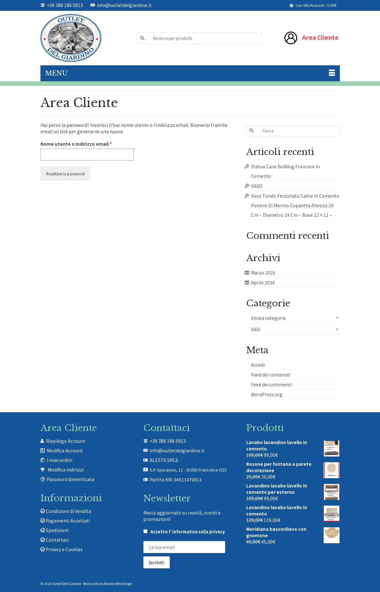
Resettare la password (65, 173)
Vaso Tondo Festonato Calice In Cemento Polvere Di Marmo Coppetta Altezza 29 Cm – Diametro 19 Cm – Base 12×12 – (295, 205)
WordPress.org (267, 394)
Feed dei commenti (271, 384)
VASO (256, 186)
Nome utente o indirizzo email (86, 144)
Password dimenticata (70, 479)
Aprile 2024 (263, 282)
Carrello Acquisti (313, 5)
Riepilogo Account (65, 441)
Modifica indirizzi (66, 469)
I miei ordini (59, 460)
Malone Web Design (118, 583)
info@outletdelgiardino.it (121, 5)
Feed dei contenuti (270, 374)
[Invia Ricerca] (142, 38)
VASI (255, 329)
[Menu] (190, 73)
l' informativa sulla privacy (196, 532)
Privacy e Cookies (61, 549)
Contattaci (54, 540)
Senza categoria (268, 318)
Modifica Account (65, 450)
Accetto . (184, 532)
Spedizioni (54, 530)
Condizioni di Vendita (65, 511)
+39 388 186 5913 (61, 5)
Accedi (258, 365)
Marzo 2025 (263, 272)
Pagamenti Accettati (65, 520)
